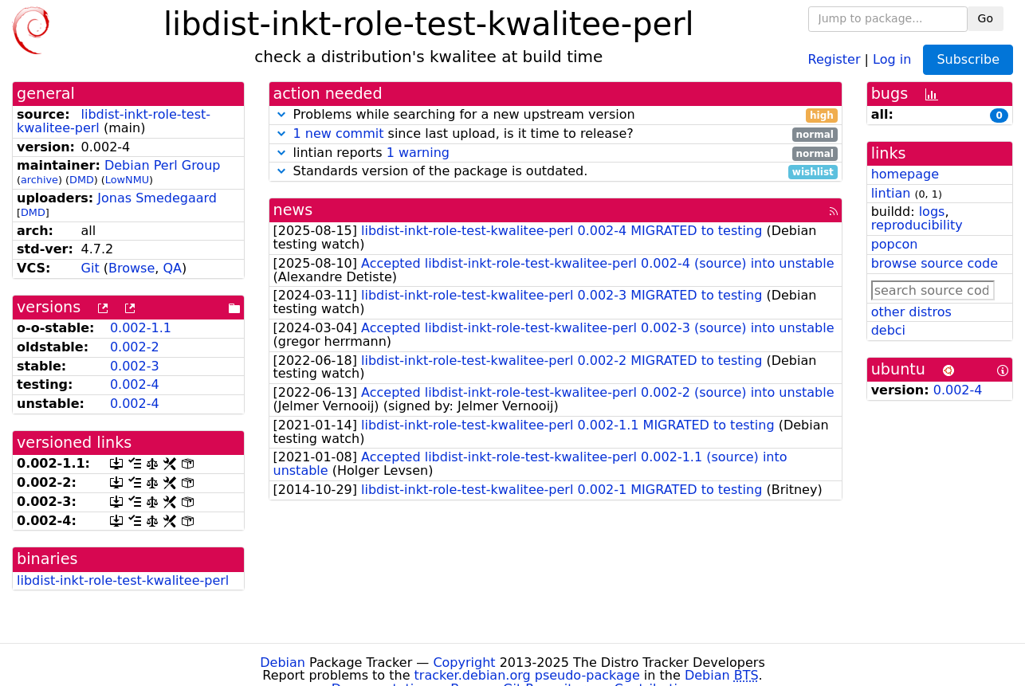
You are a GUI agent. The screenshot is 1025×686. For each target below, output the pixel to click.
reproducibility (917, 225)
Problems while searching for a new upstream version (555, 115)
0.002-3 (134, 366)
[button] (281, 114)
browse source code (934, 263)
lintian (891, 193)
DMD (81, 180)
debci (888, 330)
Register (834, 58)
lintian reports (555, 153)
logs (932, 211)
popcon (894, 244)
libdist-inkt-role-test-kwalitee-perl (123, 580)
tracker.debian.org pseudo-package (527, 675)
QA (172, 268)
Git (90, 268)
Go (985, 18)
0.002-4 (134, 384)
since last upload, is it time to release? (555, 134)
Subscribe (968, 59)
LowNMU (127, 180)
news (293, 210)
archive (39, 180)
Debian (282, 662)
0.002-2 (134, 347)
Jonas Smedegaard (157, 198)
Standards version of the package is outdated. (555, 171)
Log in (892, 58)
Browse (131, 268)
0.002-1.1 (140, 327)
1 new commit (338, 133)
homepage (905, 174)
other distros (911, 311)
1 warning (418, 152)
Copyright (464, 662)
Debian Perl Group (162, 165)
